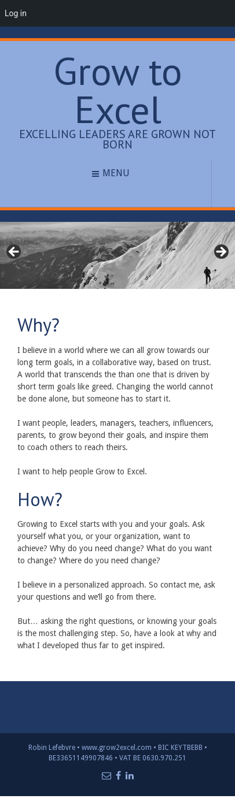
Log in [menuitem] (16, 13)
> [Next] (220, 252)
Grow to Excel (117, 90)
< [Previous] (14, 252)
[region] (117, 255)
